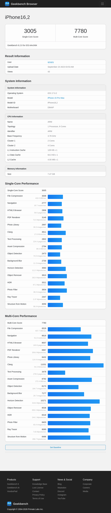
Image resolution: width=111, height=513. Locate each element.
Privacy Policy (38, 495)
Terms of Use (38, 498)
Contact (35, 491)
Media (85, 491)
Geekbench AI (13, 488)
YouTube (61, 498)
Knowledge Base (39, 484)
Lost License (37, 488)
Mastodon (62, 488)
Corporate (87, 484)
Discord (61, 491)
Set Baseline (55, 447)
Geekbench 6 (13, 484)
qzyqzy (51, 62)
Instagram (62, 495)
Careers (86, 488)
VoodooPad (12, 491)
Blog (60, 484)
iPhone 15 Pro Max (56, 98)
